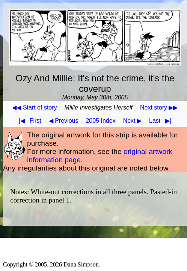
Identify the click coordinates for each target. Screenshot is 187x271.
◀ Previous (63, 120)
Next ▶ (132, 120)
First (28, 120)
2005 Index (100, 120)
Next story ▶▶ (159, 107)
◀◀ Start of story (34, 107)
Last (161, 120)
